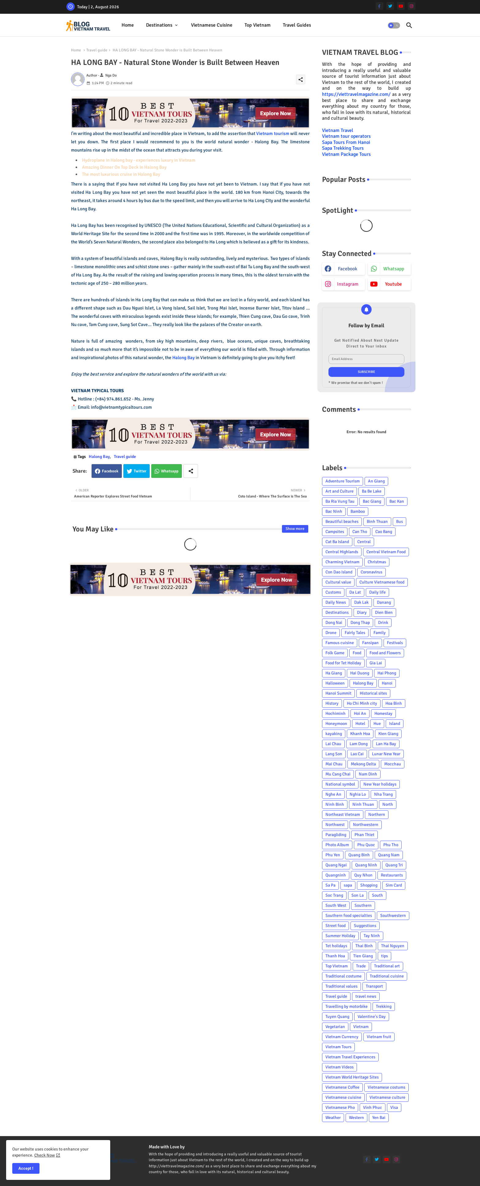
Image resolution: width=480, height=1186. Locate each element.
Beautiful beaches (341, 521)
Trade (361, 966)
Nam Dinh (368, 774)
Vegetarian (335, 1026)
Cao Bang (383, 531)
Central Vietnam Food (386, 551)
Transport (374, 986)
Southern (363, 905)
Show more (295, 528)
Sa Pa (330, 885)
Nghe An (333, 794)
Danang (384, 602)
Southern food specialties (348, 915)
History (332, 703)
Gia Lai (375, 663)
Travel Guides (297, 25)
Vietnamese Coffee (342, 1087)
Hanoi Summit (338, 693)
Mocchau (392, 764)
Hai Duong (359, 673)
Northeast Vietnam (342, 814)
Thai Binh (364, 945)
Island (394, 723)
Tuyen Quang (337, 1016)
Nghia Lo (358, 794)
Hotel (360, 723)
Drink (383, 622)
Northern (376, 814)
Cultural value (338, 582)
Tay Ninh (372, 935)
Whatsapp (169, 471)
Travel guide (96, 50)
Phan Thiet (364, 834)
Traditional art (387, 966)
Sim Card (394, 885)
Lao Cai (357, 753)
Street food (335, 925)
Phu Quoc (366, 844)
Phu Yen (332, 855)
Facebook (110, 471)
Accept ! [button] (25, 1168)
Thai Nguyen (392, 945)
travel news (365, 996)
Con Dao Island (338, 572)
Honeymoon (336, 723)
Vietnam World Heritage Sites (352, 1077)
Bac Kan (396, 501)
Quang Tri (394, 865)
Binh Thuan (377, 521)
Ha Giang (333, 673)
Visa (394, 1107)
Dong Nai (333, 622)
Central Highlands (341, 551)
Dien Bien (384, 612)
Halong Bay (183, 357)
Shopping (368, 885)
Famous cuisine (339, 642)
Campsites (334, 531)
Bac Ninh (333, 511)
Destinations (159, 25)
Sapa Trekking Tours (343, 148)
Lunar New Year (386, 753)
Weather (333, 1117)
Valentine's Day (372, 1016)
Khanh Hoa (360, 733)
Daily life (377, 592)
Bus (399, 521)
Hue (377, 723)
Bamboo (358, 511)
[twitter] (390, 6)
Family (379, 632)
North (387, 804)
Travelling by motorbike (346, 1006)
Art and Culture (339, 491)
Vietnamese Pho (340, 1107)
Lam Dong (359, 743)
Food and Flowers (385, 652)
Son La (357, 895)
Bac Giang (372, 501)
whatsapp (393, 269)
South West (335, 905)
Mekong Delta (363, 764)
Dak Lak (361, 602)
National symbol (340, 784)
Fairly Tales (355, 632)
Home (128, 25)
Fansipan (370, 642)
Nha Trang (383, 794)
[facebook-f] (379, 6)
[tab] (127, 25)
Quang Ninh (366, 865)
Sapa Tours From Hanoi (346, 142)
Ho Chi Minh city (362, 703)
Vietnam (361, 1026)
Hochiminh (335, 713)
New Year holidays (379, 784)
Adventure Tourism (342, 481)
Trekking (384, 1006)
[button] (394, 25)
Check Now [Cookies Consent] (44, 1155)
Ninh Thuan (363, 804)
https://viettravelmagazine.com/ (356, 94)
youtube (393, 284)
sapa (348, 885)
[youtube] (401, 6)
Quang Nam (388, 855)
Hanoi (387, 683)
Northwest (335, 824)
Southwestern (393, 915)
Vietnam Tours (338, 1046)
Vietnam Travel (337, 130)
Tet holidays (336, 945)
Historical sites (373, 693)
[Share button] (190, 471)
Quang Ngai (336, 865)
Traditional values (341, 986)
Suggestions (365, 925)
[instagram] (411, 6)
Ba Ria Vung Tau (339, 501)
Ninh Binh (334, 804)
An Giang (376, 481)
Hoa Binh (393, 703)
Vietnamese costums (386, 1087)
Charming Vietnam (342, 562)
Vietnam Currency (341, 1036)
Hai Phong (386, 673)
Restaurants (392, 875)
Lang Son (333, 753)
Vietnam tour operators (346, 136)
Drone (330, 632)
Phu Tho (390, 844)
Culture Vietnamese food (381, 582)
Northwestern (365, 824)
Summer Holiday (340, 935)
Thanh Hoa (335, 956)
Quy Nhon (363, 875)
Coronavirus (371, 572)
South (377, 895)
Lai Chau (333, 743)
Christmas (377, 562)
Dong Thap (360, 622)
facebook (347, 269)
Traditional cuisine (387, 976)
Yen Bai (378, 1117)
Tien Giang (363, 956)
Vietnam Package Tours (346, 154)
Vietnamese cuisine (211, 25)
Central (364, 541)
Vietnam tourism (272, 133)
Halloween (335, 683)
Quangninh (335, 875)
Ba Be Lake (371, 491)
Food (357, 652)
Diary (362, 612)
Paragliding (335, 834)
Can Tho (359, 531)
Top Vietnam (258, 25)
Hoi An (360, 713)
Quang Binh (359, 855)
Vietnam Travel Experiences (350, 1057)
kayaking (333, 733)
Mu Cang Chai (338, 774)
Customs (333, 592)
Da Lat (355, 592)
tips (384, 956)
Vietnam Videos (339, 1067)
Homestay (383, 713)
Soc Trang (334, 895)
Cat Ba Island (337, 541)
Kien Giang (388, 733)
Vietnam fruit (379, 1036)
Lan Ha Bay (386, 743)
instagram (347, 284)
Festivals (395, 642)
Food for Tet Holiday (343, 663)
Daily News (335, 602)
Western (356, 1117)
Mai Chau (334, 764)
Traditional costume (343, 976)
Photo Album (337, 844)
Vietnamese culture (387, 1097)
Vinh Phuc (372, 1107)
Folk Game (334, 652)
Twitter (140, 471)
